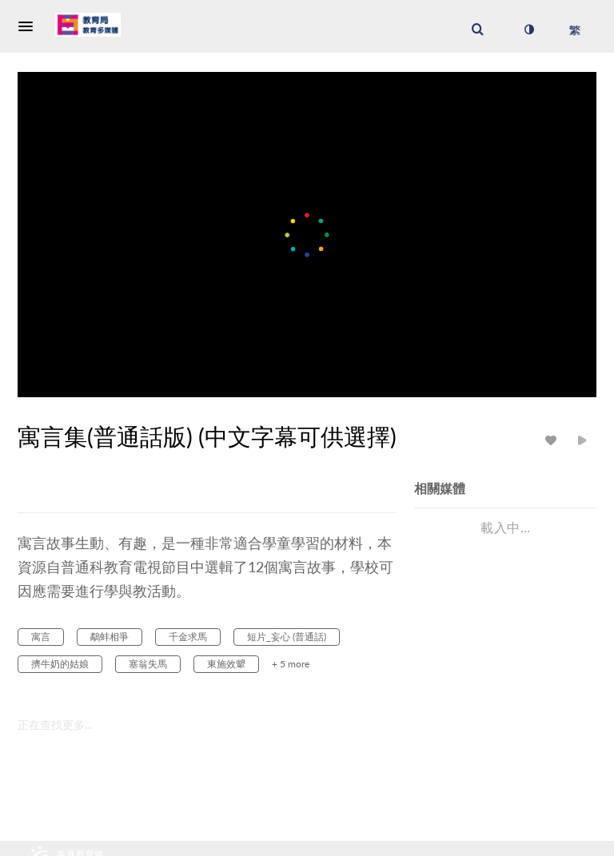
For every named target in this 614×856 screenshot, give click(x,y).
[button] (30, 26)
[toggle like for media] (553, 440)
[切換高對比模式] (528, 29)
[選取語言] (574, 29)
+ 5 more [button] (290, 664)
